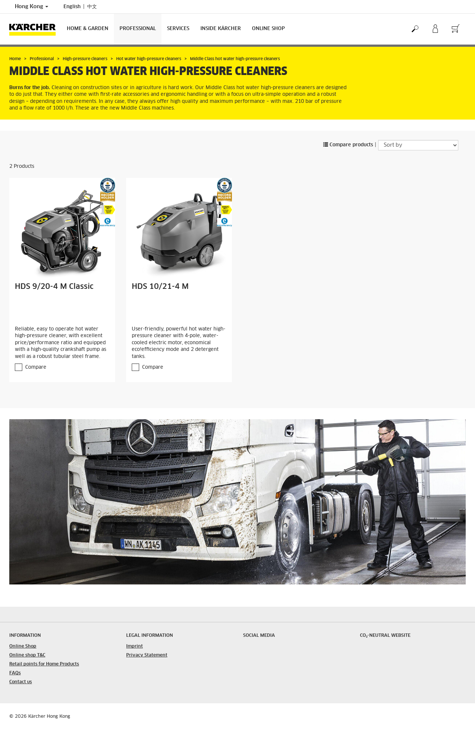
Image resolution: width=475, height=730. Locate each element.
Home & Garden (87, 28)
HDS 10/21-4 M (160, 286)
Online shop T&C (27, 655)
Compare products (348, 145)
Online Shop (268, 28)
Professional (137, 28)
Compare (35, 367)
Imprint (134, 646)
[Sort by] (418, 145)
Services (178, 28)
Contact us (20, 682)
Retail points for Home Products (44, 664)
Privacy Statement (146, 655)
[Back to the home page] (35, 29)
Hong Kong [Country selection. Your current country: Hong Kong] (31, 6)
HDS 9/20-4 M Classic (54, 286)
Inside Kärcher (220, 28)
